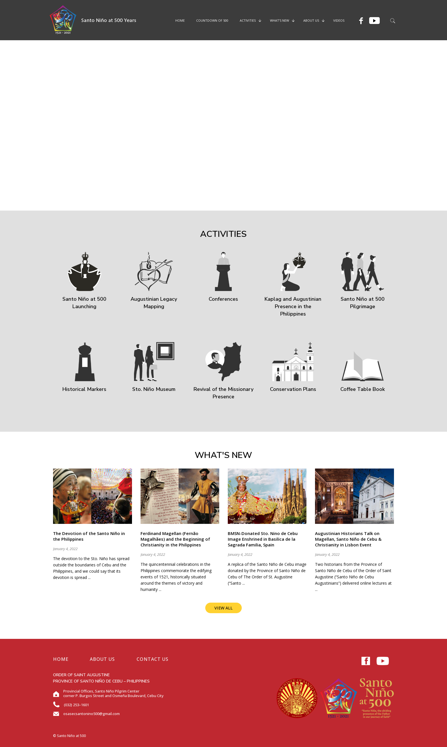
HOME (60, 659)
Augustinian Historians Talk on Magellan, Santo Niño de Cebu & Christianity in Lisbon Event (348, 539)
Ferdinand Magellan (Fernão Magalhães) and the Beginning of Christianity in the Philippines (175, 539)
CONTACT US (152, 659)
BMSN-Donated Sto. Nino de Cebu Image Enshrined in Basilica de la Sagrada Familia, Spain (263, 539)
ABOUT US (102, 659)
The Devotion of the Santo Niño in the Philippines (89, 536)
